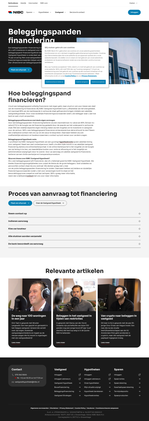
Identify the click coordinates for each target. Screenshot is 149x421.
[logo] (15, 12)
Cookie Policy (70, 76)
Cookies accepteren (98, 82)
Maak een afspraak (20, 74)
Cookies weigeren (82, 82)
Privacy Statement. (89, 76)
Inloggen (134, 12)
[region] (75, 65)
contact (30, 189)
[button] (74, 222)
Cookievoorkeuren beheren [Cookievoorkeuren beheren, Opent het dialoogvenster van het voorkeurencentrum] (54, 82)
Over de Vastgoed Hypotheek (50, 212)
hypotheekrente (66, 155)
